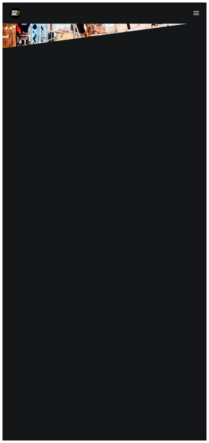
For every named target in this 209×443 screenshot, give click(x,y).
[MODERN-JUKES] (15, 13)
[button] (196, 13)
